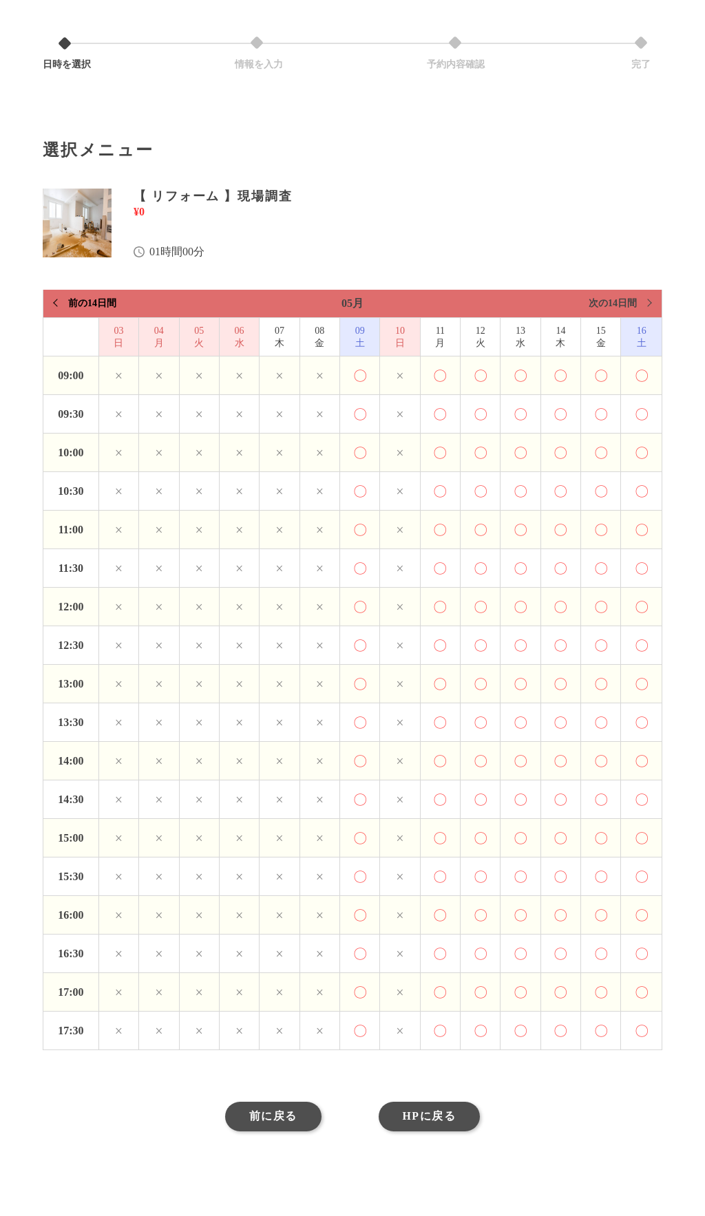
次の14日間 (613, 303)
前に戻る (269, 1117)
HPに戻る (432, 1117)
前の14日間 (92, 303)
